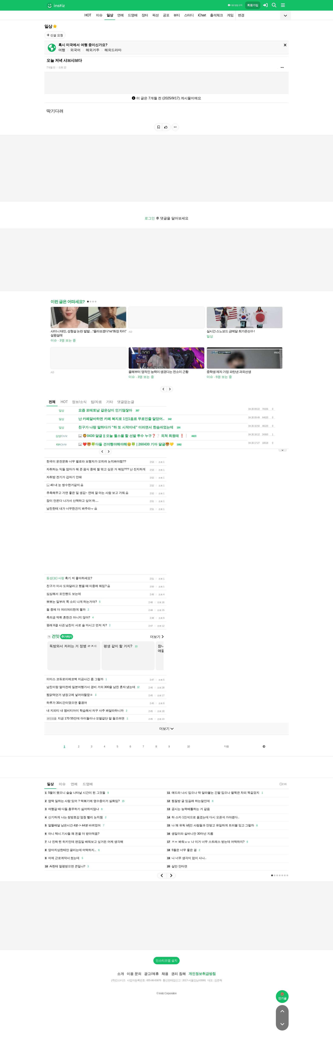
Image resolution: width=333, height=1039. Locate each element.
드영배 (132, 15)
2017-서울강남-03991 (194, 980)
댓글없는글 (125, 402)
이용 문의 (134, 974)
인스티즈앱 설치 (166, 960)
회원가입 (252, 5)
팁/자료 (96, 402)
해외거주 (92, 50)
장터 (145, 15)
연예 (120, 15)
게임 (230, 15)
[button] (163, 389)
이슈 (99, 15)
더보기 (156, 637)
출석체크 (216, 15)
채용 (165, 974)
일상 (110, 15)
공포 (166, 15)
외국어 (75, 50)
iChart (202, 15)
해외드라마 (112, 50)
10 (188, 746)
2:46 (282, 784)
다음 (226, 746)
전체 (52, 402)
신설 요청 (55, 35)
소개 (120, 974)
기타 (109, 402)
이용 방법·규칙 (235, 5)
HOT (88, 15)
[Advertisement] (166, 915)
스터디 (189, 15)
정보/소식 (79, 402)
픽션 (155, 15)
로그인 (150, 218)
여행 (61, 50)
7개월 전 (51, 67)
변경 (241, 15)
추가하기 (66, 636)
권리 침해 (178, 974)
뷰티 (177, 15)
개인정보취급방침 (202, 974)
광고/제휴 (151, 974)
